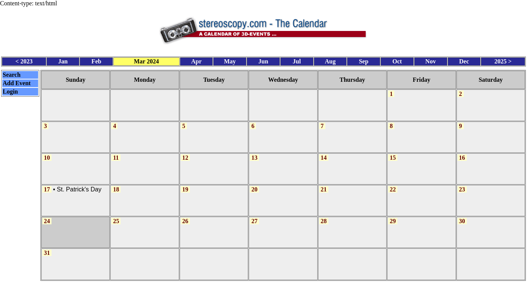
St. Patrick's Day (79, 185)
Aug (330, 60)
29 (393, 216)
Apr (196, 60)
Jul (297, 60)
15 (393, 154)
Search (12, 73)
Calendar (242, 278)
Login (10, 90)
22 (393, 185)
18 (116, 185)
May (230, 60)
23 (462, 185)
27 (254, 216)
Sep (363, 60)
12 (185, 154)
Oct (397, 60)
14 (324, 154)
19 (185, 185)
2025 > (503, 60)
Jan (63, 60)
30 (462, 216)
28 (324, 216)
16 (462, 154)
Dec (464, 60)
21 (324, 185)
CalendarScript (280, 278)
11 (116, 154)
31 (47, 247)
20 (254, 185)
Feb (96, 60)
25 (116, 216)
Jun (263, 60)
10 (47, 154)
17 (47, 185)
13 (254, 154)
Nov (430, 60)
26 (185, 216)
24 (47, 216)
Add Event (17, 81)
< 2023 (23, 60)
